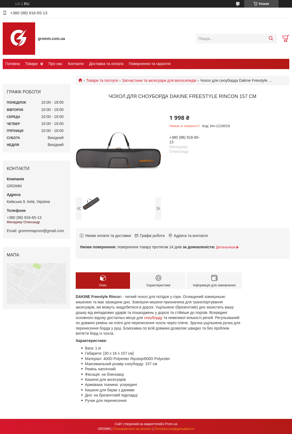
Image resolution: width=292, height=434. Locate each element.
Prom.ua (171, 424)
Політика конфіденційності (174, 429)
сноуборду (153, 318)
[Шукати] (271, 38)
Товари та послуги (102, 80)
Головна (12, 64)
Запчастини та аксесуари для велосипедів (159, 80)
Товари (31, 64)
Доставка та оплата (106, 64)
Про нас (55, 64)
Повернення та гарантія (149, 64)
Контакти (76, 64)
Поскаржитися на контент (132, 429)
